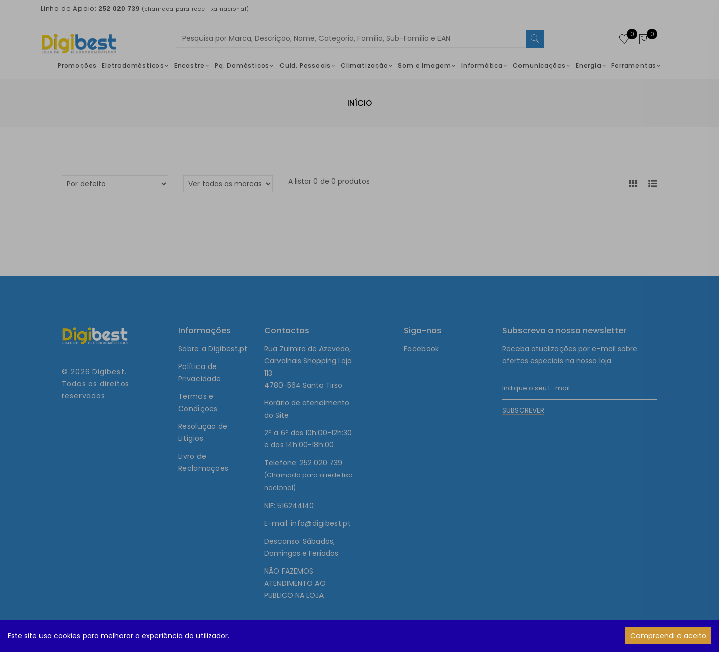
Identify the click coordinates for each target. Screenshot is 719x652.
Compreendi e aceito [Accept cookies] (668, 636)
